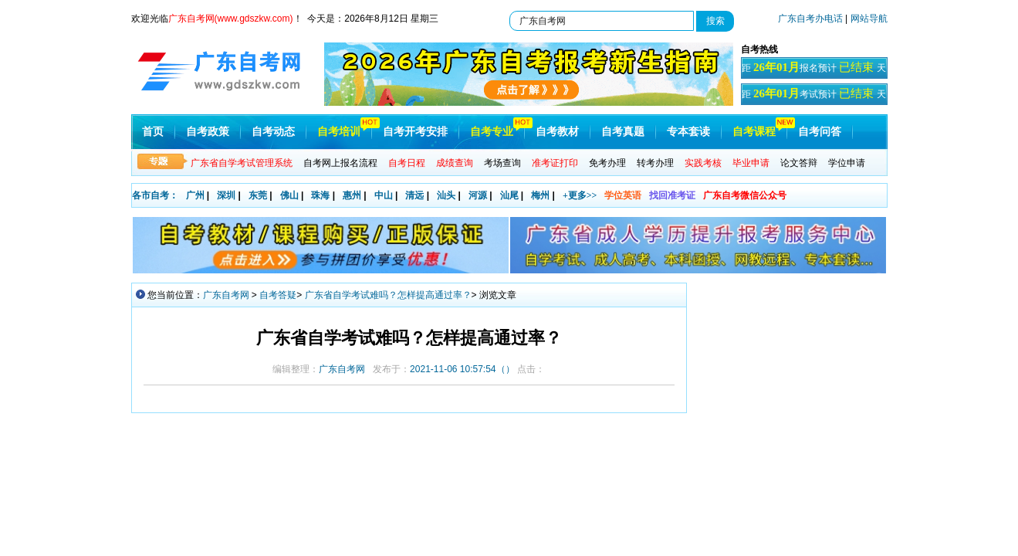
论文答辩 (798, 163)
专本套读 (688, 131)
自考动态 (273, 131)
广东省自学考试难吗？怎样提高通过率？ (388, 295)
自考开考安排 (415, 131)
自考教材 (557, 131)
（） (462, 369)
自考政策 (207, 131)
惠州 (352, 195)
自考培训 (338, 131)
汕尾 (509, 195)
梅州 (540, 195)
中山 (383, 195)
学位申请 (846, 163)
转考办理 (655, 163)
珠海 (320, 195)
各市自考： (155, 195)
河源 (477, 195)
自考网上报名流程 (340, 163)
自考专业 (491, 131)
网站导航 (869, 18)
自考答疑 (277, 295)
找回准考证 (672, 195)
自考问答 (819, 131)
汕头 (446, 195)
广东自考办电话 (810, 18)
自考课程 (754, 131)
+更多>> (580, 195)
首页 (153, 131)
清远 (414, 195)
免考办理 (607, 163)
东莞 (258, 195)
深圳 (226, 195)
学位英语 (622, 195)
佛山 (289, 195)
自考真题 (622, 131)
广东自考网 (226, 295)
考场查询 (502, 163)
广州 (195, 195)
